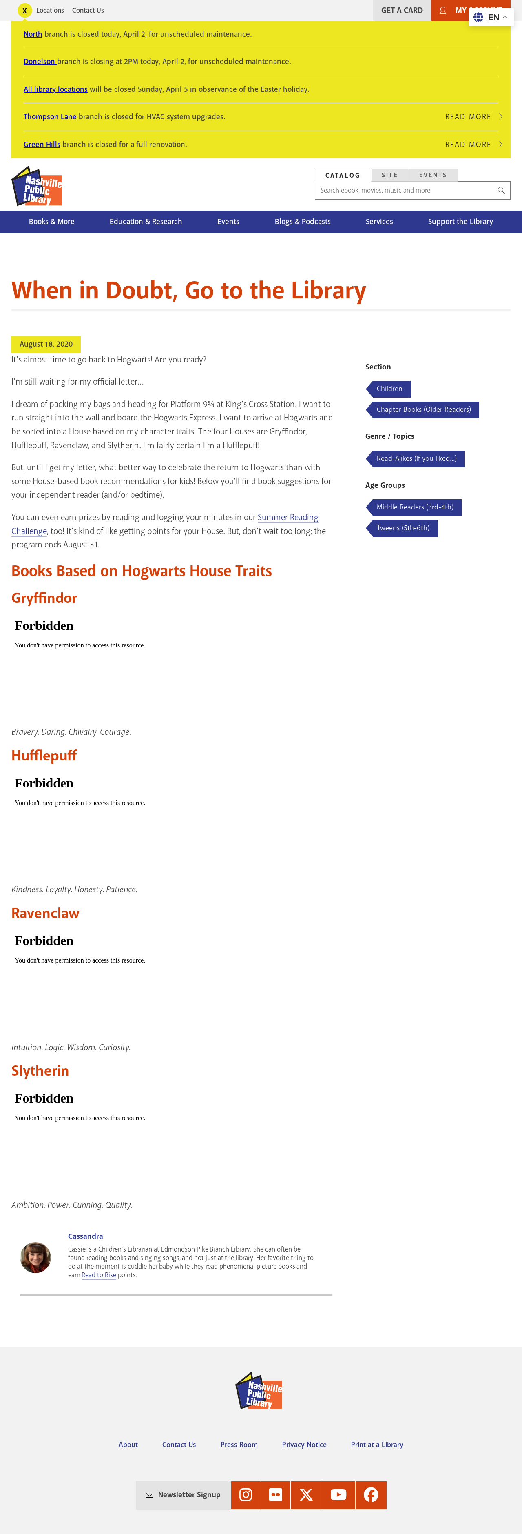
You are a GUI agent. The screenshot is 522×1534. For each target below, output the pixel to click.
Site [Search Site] (390, 175)
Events (228, 222)
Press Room (239, 1444)
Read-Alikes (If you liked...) (417, 458)
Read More (471, 117)
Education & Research (146, 222)
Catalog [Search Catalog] (343, 175)
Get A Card (402, 10)
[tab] (343, 175)
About (128, 1444)
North (33, 34)
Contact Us (88, 10)
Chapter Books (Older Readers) (424, 409)
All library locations (56, 89)
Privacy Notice (304, 1444)
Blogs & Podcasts (303, 222)
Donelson (40, 62)
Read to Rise (99, 1275)
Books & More (52, 222)
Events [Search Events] (433, 175)
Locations (50, 10)
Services (379, 222)
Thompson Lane (50, 117)
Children (390, 388)
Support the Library (460, 222)
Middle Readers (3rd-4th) (415, 506)
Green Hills (42, 144)
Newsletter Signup (189, 1495)
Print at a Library (377, 1444)
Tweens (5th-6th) (403, 527)
